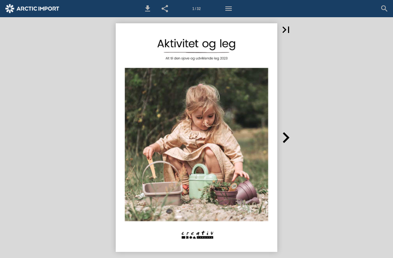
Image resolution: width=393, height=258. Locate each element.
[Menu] (228, 8)
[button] (147, 8)
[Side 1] (197, 8)
